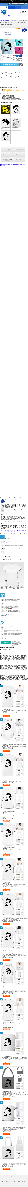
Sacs (11, 22)
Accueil (4, 7)
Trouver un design (17, 16)
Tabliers (2, 24)
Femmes (20, 20)
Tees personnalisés (4, 20)
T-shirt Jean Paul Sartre (16, 114)
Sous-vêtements (8, 24)
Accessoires (16, 22)
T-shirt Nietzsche (4, 114)
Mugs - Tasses (23, 22)
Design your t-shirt (22, 1181)
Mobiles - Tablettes (4, 22)
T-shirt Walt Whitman (15, 127)
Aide (24, 7)
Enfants (25, 20)
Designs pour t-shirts (5, 16)
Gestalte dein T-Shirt (10, 1181)
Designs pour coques (24, 16)
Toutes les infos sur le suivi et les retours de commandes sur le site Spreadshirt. (13, 531)
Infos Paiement (12, 1176)
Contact (11, 7)
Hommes (14, 20)
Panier (17, 7)
